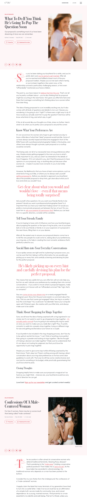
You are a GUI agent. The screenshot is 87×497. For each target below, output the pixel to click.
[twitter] (9, 64)
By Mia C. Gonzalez (9, 37)
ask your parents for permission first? (39, 210)
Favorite (9, 42)
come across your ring (34, 294)
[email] (16, 64)
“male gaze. (48, 464)
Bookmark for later (23, 42)
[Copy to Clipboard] (20, 64)
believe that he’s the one (50, 93)
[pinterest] (13, 64)
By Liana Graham (9, 417)
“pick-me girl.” (59, 466)
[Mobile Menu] (81, 2)
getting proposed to (23, 176)
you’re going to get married (48, 76)
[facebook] (5, 64)
